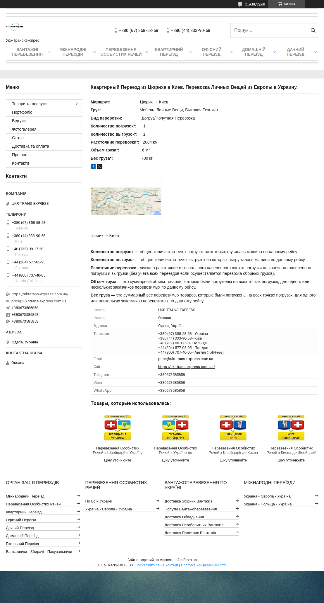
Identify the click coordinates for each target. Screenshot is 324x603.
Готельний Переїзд (22, 543)
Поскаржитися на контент (156, 565)
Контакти (20, 163)
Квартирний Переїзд (24, 512)
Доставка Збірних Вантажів (189, 501)
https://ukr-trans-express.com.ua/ (186, 366)
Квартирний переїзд (169, 52)
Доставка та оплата (30, 146)
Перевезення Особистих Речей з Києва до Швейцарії (291, 450)
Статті (18, 137)
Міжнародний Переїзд (25, 496)
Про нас (19, 154)
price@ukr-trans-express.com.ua (185, 359)
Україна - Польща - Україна (268, 504)
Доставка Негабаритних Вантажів (194, 525)
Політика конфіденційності (203, 565)
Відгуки (19, 120)
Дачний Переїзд (295, 52)
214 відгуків (255, 4)
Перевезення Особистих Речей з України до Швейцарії (175, 451)
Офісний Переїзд (21, 520)
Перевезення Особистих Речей (121, 52)
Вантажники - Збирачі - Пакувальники (39, 551)
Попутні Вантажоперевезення (191, 509)
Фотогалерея (24, 129)
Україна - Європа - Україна (108, 509)
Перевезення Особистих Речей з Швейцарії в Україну (117, 450)
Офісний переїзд (211, 52)
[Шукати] (313, 30)
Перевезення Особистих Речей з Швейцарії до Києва (233, 450)
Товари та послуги (29, 103)
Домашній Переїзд (254, 52)
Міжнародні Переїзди (72, 52)
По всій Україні (98, 501)
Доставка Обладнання (184, 517)
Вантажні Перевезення (27, 52)
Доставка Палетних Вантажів (190, 533)
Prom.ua (190, 560)
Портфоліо (22, 112)
